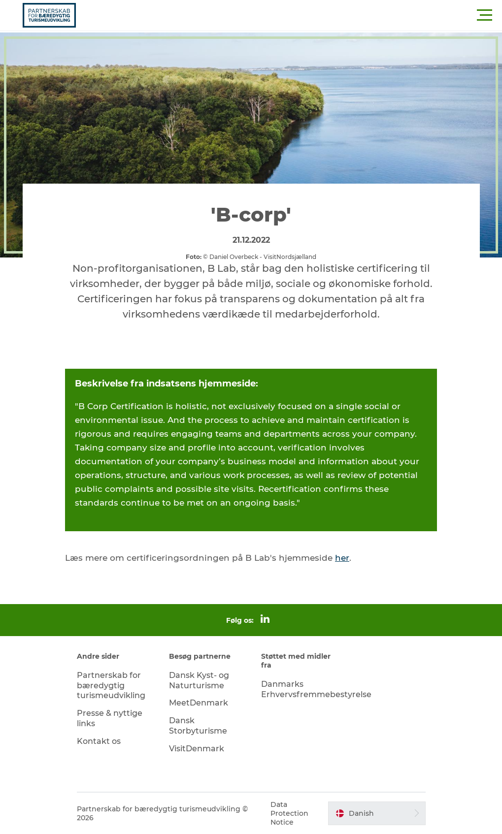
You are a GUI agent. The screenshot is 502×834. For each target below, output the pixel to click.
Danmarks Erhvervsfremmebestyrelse (316, 689)
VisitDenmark (196, 748)
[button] (295, 15)
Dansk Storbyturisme (198, 726)
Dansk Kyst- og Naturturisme (199, 680)
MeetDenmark (198, 702)
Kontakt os (99, 741)
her (342, 558)
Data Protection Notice (289, 813)
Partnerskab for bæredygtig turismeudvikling (111, 686)
